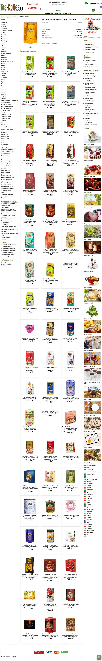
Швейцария (90, 530)
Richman (3, 73)
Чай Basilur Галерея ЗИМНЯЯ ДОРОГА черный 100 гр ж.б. (50, 546)
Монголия (90, 506)
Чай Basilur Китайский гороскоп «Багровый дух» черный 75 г (70, 192)
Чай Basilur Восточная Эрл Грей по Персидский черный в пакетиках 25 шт (70, 103)
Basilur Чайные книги (91, 124)
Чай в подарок (88, 399)
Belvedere (4, 28)
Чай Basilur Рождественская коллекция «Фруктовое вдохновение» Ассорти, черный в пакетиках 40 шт (70, 429)
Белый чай (4, 132)
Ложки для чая (5, 205)
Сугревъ (3, 120)
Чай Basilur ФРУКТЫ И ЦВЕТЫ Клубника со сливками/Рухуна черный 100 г (50, 606)
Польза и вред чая (89, 415)
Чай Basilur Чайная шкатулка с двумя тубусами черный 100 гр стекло (70, 635)
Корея (88, 502)
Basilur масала (89, 103)
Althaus (3, 24)
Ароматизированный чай (8, 149)
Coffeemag (4, 34)
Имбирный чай (88, 303)
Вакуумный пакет (6, 184)
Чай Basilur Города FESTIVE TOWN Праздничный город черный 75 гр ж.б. (30, 458)
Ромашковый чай (89, 144)
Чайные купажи (88, 469)
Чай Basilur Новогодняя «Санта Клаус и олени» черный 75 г (30, 192)
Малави (89, 504)
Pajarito (3, 67)
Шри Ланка (90, 532)
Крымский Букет (6, 108)
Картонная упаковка (7, 181)
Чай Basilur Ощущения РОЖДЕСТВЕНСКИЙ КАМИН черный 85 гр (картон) (50, 221)
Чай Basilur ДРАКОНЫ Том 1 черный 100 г (70, 605)
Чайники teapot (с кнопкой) (9, 244)
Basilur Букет (88, 78)
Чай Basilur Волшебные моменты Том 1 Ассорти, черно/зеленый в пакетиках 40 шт (30, 488)
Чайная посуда (5, 237)
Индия (89, 487)
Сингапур (89, 519)
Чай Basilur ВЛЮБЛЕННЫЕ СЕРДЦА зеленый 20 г (30, 338)
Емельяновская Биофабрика (9, 100)
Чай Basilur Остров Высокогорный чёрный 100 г (50, 309)
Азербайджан (91, 474)
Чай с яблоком (88, 287)
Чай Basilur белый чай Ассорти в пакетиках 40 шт (70, 545)
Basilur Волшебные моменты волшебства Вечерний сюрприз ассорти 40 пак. (50, 576)
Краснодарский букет (7, 106)
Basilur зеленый (89, 44)
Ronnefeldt (4, 77)
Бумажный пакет (6, 190)
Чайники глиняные (6, 246)
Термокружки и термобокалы (9, 229)
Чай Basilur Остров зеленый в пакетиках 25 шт (70, 72)
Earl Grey (3, 262)
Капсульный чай (6, 155)
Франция (89, 528)
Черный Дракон (5, 126)
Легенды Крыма (5, 110)
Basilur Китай (89, 96)
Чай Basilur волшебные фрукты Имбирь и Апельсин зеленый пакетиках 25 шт (29, 103)
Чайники (3, 239)
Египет (89, 485)
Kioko (2, 49)
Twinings (3, 86)
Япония (89, 536)
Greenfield (4, 39)
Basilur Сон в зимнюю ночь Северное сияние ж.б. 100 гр (50, 516)
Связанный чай (5, 164)
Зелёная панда (5, 102)
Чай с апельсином (89, 366)
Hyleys (3, 43)
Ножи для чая (5, 207)
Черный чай (4, 144)
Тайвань (89, 523)
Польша (89, 513)
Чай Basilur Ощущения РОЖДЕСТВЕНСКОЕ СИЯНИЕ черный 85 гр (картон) (30, 222)
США (88, 521)
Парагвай (89, 511)
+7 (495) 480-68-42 (94, 3)
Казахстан (90, 494)
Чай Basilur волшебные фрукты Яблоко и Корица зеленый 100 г (50, 280)
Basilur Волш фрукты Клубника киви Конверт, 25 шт (70, 132)
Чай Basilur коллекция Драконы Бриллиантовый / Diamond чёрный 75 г (71, 162)
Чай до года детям (89, 223)
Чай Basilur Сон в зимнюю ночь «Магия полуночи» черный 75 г (30, 369)
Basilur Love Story (90, 73)
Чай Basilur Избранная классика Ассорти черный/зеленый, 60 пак (30, 635)
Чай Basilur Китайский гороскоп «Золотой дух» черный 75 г (50, 192)
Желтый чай (4, 134)
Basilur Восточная (90, 87)
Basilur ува (88, 118)
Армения (89, 478)
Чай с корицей (88, 192)
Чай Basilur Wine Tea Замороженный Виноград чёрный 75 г (70, 487)
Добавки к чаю (5, 153)
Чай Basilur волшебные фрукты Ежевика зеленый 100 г (30, 310)
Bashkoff (3, 26)
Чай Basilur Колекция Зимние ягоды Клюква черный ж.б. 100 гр (29, 517)
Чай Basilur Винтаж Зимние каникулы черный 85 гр (71, 309)
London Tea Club (6, 53)
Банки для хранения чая (8, 203)
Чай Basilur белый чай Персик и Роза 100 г (50, 368)
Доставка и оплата (54, 2)
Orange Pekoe (5, 266)
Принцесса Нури (6, 116)
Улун (2, 142)
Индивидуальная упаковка (9, 196)
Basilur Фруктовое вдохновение (90, 121)
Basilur (27, 16)
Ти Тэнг (3, 122)
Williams (3, 90)
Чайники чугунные (6, 256)
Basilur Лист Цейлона (91, 101)
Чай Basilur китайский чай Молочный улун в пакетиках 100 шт (50, 487)
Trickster (3, 84)
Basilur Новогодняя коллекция (90, 110)
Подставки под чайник (7, 219)
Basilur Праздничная (91, 116)
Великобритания (92, 479)
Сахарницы (4, 224)
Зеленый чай (5, 136)
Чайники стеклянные (7, 252)
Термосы (3, 231)
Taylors (3, 81)
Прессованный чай (6, 162)
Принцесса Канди (6, 114)
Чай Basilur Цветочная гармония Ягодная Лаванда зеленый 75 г (71, 399)
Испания (89, 493)
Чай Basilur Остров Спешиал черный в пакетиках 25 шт (50, 131)
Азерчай (3, 96)
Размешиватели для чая (8, 220)
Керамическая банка (7, 186)
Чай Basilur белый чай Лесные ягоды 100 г (70, 368)
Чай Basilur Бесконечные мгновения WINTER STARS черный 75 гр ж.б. (50, 399)
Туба (2, 192)
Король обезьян (6, 104)
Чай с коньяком (88, 271)
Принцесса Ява (5, 118)
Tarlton (3, 79)
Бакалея (32, 8)
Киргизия (89, 498)
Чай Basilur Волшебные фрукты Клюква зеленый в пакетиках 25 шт (30, 132)
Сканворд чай (88, 447)
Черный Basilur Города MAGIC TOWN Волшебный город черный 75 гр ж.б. (50, 458)
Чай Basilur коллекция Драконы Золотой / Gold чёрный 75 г (50, 162)
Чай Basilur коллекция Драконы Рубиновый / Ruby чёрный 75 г (30, 162)
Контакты (64, 2)
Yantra (3, 92)
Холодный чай (88, 334)
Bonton (3, 32)
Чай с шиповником (89, 176)
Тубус (2, 198)
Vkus (2, 88)
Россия (89, 515)
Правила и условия (58, 4)
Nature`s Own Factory (7, 61)
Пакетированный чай (7, 160)
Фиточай (3, 168)
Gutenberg (4, 41)
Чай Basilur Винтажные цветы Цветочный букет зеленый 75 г (30, 280)
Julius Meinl (4, 47)
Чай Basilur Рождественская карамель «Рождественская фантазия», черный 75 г (50, 635)
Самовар (3, 235)
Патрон (3, 112)
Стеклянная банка (6, 179)
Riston (3, 75)
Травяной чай (5, 166)
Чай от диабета (88, 319)
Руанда (89, 517)
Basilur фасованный (91, 66)
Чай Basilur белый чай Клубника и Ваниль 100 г (30, 398)
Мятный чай (87, 239)
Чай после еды (88, 350)
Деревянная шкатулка (7, 188)
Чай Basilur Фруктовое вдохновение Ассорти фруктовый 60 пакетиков (29, 606)
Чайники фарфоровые (7, 254)
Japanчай (4, 45)
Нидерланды (91, 509)
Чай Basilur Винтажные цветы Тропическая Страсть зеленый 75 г (70, 251)
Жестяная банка (5, 183)
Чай (36, 4)
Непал (89, 508)
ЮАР (88, 534)
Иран (88, 491)
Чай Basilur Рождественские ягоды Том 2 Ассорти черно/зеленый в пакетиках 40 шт (50, 412)
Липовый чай (88, 208)
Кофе (29, 4)
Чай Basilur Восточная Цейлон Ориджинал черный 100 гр (50, 339)
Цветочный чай (5, 172)
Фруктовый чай (5, 170)
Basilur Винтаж (89, 81)
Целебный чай (88, 463)
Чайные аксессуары (90, 465)
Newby (3, 63)
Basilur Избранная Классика (90, 92)
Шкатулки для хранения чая (9, 233)
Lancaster (4, 51)
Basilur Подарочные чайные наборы (91, 63)
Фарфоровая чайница (7, 177)
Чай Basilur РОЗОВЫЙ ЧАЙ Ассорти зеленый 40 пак (71, 516)
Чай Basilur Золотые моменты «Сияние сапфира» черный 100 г (71, 576)
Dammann (4, 36)
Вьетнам (89, 481)
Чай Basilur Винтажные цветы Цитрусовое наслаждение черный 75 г (50, 251)
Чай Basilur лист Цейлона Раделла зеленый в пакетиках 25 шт (29, 73)
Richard (3, 69)
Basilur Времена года (91, 89)
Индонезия (90, 489)
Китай (88, 500)
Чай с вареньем (88, 160)
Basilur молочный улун (91, 47)
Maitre (3, 55)
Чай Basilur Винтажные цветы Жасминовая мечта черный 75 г (30, 251)
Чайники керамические (8, 248)
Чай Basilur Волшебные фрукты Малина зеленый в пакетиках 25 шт (50, 73)
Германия (90, 483)
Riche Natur (4, 71)
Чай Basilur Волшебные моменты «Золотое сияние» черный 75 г (70, 221)
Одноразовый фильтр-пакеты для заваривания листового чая (8, 211)
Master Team (4, 57)
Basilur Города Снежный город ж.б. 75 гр (70, 338)
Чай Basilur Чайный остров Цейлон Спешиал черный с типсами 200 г (30, 576)
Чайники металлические (8, 250)
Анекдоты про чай (89, 431)
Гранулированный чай (7, 151)
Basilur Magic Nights (90, 76)
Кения (88, 496)
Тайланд (89, 524)
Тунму (3, 124)
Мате (2, 158)
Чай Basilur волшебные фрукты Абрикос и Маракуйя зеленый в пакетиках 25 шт (50, 103)
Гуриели (3, 98)
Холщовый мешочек (7, 194)
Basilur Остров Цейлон (91, 113)
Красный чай (5, 138)
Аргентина (90, 476)
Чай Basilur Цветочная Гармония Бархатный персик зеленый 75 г (29, 428)
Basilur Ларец (89, 98)
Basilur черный (89, 52)
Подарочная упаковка (7, 214)
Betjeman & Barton (6, 30)
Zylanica (3, 94)
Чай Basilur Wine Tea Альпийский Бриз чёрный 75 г (30, 546)
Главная (22, 16)
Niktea (3, 65)
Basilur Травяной (90, 49)
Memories (4, 59)
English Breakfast (6, 264)
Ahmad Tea (4, 22)
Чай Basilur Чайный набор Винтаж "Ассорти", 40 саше (71, 457)
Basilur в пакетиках (90, 60)
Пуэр (2, 140)
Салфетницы (5, 222)
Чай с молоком (88, 255)
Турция (89, 526)
